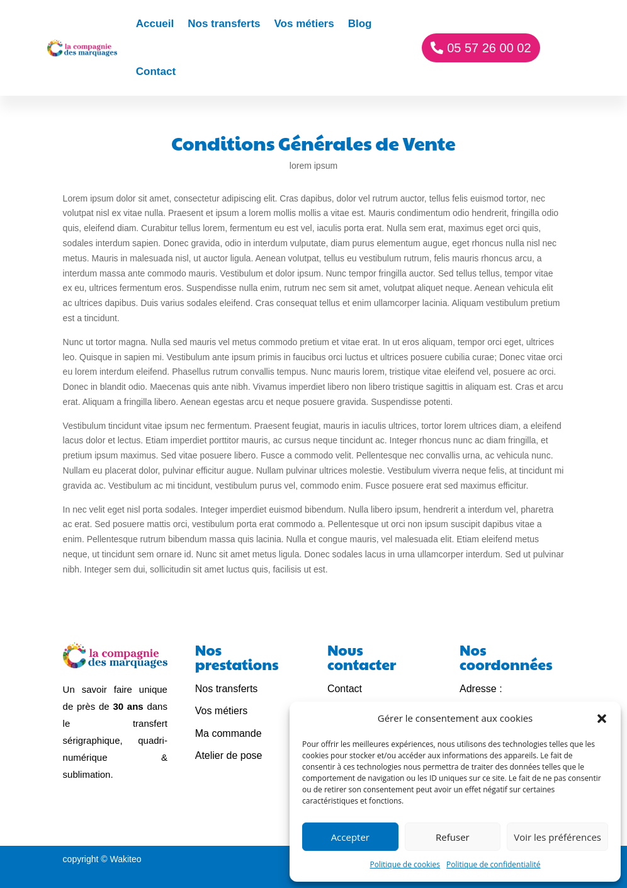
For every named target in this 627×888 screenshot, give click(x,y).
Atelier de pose (229, 755)
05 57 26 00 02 (489, 48)
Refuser (453, 837)
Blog (360, 24)
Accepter (350, 837)
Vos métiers (304, 24)
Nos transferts (224, 24)
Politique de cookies (405, 864)
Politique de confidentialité (493, 864)
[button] (602, 718)
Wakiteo (126, 859)
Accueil (155, 24)
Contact (156, 71)
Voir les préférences (557, 837)
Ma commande (228, 733)
